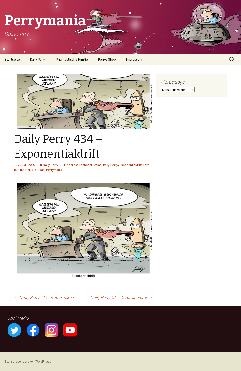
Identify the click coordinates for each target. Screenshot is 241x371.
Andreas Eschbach (80, 165)
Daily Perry (38, 59)
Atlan (97, 165)
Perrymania (54, 170)
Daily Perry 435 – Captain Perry (122, 297)
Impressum (134, 59)
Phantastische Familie (72, 59)
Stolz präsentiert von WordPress (28, 361)
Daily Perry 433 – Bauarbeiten (44, 297)
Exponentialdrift (131, 165)
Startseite (12, 59)
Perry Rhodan (34, 170)
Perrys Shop (107, 59)
